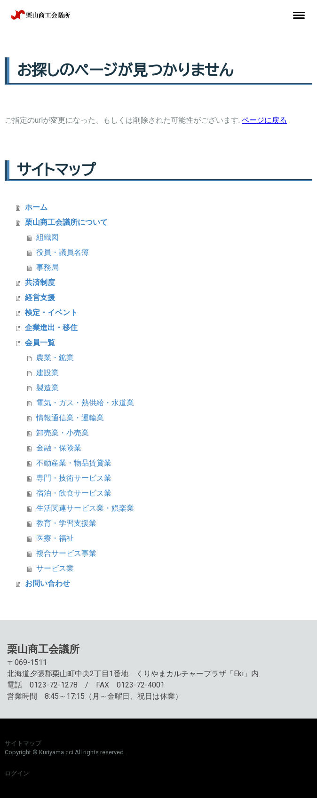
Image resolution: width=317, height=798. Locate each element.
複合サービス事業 (66, 553)
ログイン (17, 773)
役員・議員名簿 (62, 252)
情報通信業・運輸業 (70, 417)
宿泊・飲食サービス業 (73, 493)
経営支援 (40, 297)
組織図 (47, 237)
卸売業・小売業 (62, 432)
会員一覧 (40, 342)
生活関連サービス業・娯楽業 (85, 508)
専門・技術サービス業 (73, 478)
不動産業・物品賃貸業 (73, 462)
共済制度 (40, 282)
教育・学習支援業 (66, 523)
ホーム (36, 207)
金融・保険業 (58, 447)
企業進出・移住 (51, 327)
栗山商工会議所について (66, 222)
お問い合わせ (47, 583)
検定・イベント (51, 312)
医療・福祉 (55, 538)
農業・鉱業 (55, 357)
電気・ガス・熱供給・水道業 (85, 402)
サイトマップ (23, 743)
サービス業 (55, 568)
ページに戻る (264, 120)
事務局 (47, 267)
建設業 (47, 372)
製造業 (47, 387)
